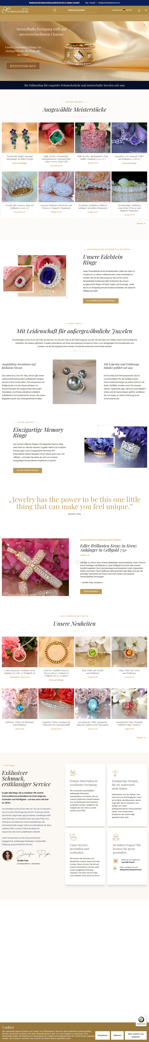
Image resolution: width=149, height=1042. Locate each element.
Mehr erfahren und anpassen (135, 1035)
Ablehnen (117, 1035)
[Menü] (145, 1016)
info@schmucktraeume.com (109, 3)
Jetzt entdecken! (23, 66)
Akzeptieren (103, 1035)
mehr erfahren (91, 591)
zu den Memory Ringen (27, 470)
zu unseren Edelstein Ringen (101, 301)
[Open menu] (146, 10)
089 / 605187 (90, 3)
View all (141, 224)
